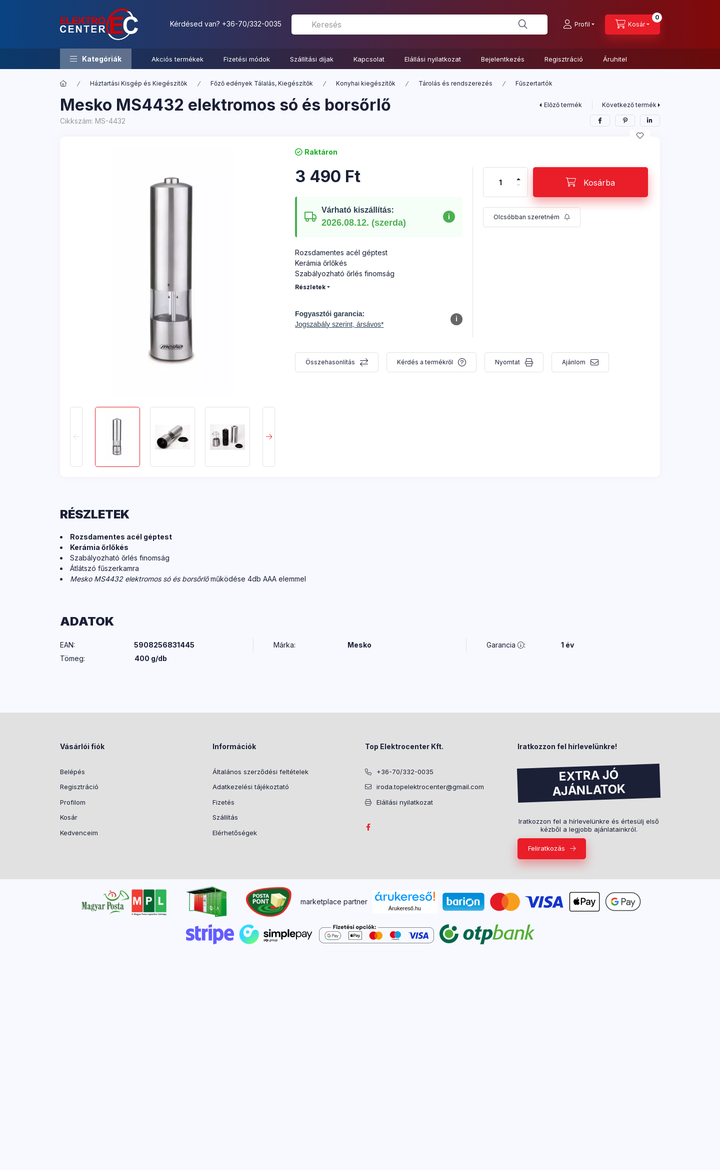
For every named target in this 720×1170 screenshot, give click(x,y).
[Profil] (578, 25)
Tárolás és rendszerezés (455, 83)
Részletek (310, 287)
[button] (96, 59)
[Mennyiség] (500, 182)
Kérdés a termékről (425, 362)
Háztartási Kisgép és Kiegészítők (139, 83)
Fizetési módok (247, 59)
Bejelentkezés (502, 59)
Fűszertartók (534, 83)
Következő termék (629, 105)
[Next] (268, 437)
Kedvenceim (79, 833)
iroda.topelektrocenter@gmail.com (430, 787)
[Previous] (76, 437)
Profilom (73, 802)
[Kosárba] (590, 182)
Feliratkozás (546, 848)
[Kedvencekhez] (640, 136)
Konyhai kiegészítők (366, 83)
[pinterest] (625, 121)
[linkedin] (650, 121)
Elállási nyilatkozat (432, 59)
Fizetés (223, 802)
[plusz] (518, 175)
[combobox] (420, 25)
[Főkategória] (63, 83)
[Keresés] (523, 24)
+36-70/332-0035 (252, 24)
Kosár (69, 817)
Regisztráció (563, 59)
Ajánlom (574, 362)
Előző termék (563, 105)
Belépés (72, 772)
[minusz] (518, 189)
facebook (368, 827)
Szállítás (225, 817)
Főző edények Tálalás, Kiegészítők (261, 83)
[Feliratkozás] (531, 217)
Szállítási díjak (312, 59)
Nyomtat (507, 362)
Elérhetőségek (234, 833)
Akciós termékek (178, 59)
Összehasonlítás (330, 362)
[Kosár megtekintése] (632, 25)
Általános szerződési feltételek (260, 772)
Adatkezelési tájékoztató (250, 787)
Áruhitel (615, 59)
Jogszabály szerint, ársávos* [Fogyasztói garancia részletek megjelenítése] (339, 324)
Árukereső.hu (404, 908)
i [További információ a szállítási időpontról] (449, 217)
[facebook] (600, 121)
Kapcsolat (369, 59)
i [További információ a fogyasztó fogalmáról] (457, 319)
